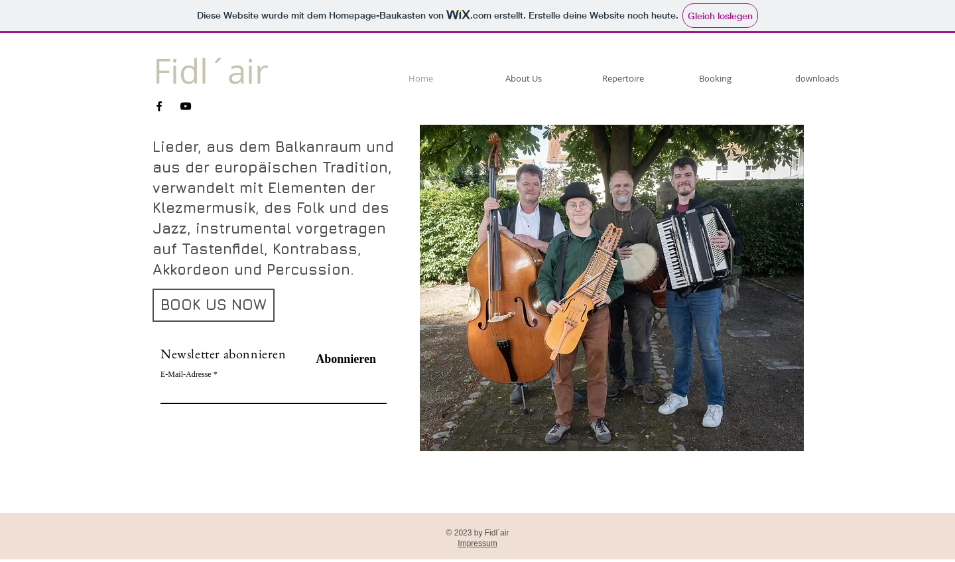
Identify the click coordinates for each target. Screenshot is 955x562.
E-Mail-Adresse (186, 374)
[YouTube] (185, 106)
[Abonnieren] (342, 360)
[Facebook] (159, 106)
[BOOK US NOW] (214, 305)
